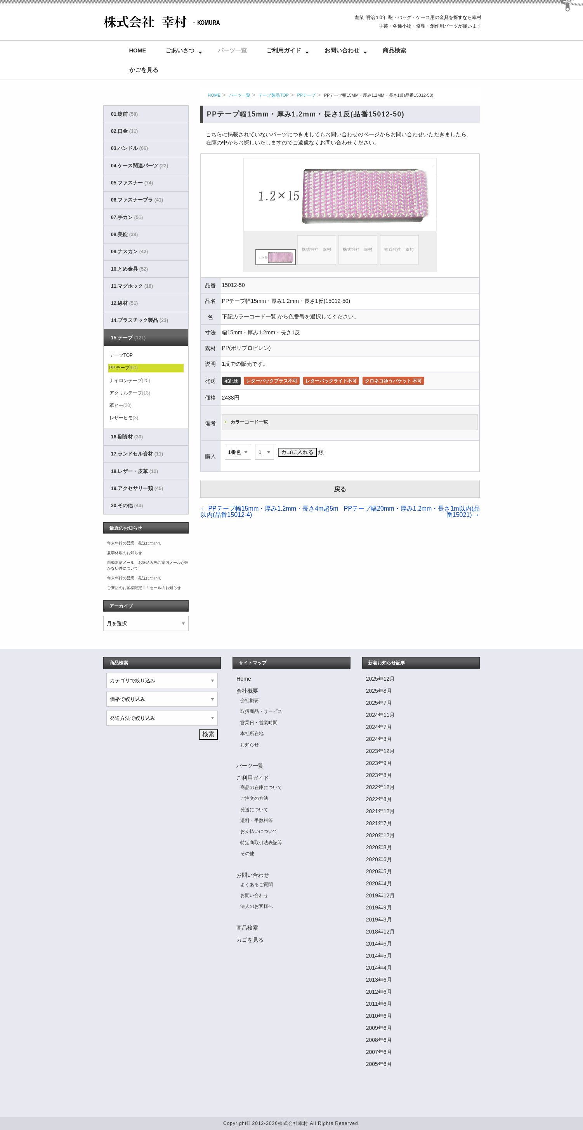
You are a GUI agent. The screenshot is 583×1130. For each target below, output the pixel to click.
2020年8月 (379, 847)
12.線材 (124, 303)
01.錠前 (124, 114)
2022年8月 (379, 799)
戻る (340, 489)
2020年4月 (379, 883)
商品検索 (394, 50)
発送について (254, 809)
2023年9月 (379, 763)
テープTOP (121, 355)
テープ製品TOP (273, 95)
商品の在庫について (261, 787)
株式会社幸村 (293, 1123)
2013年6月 (379, 980)
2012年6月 (379, 992)
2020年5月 (379, 871)
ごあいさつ (179, 50)
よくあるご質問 (256, 884)
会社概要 (247, 691)
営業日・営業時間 (259, 722)
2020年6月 (379, 859)
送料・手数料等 (256, 820)
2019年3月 (379, 919)
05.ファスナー (132, 183)
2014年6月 (379, 944)
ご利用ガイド (283, 50)
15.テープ (128, 338)
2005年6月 (379, 1064)
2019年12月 (380, 895)
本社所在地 (252, 733)
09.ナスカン (129, 251)
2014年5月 (379, 956)
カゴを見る (250, 940)
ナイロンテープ (129, 380)
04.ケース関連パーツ (139, 166)
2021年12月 (380, 811)
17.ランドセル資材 (137, 454)
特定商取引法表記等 (261, 842)
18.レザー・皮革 (134, 471)
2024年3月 (379, 739)
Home (137, 50)
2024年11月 (380, 715)
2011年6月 (379, 1004)
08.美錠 (124, 234)
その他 (247, 853)
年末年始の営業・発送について (134, 543)
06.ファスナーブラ (137, 200)
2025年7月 (379, 703)
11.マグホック (132, 286)
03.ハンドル (129, 148)
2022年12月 (380, 787)
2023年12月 (380, 751)
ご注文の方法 (254, 798)
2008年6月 (379, 1040)
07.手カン (127, 217)
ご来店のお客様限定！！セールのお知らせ (144, 588)
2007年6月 (379, 1052)
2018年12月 (380, 931)
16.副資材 (127, 437)
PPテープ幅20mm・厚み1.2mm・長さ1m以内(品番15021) (412, 511)
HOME (214, 95)
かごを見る (143, 70)
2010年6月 (379, 1016)
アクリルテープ (129, 393)
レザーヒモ (124, 418)
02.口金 (124, 131)
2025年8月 (379, 691)
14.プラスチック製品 (139, 320)
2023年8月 (379, 775)
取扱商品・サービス (261, 711)
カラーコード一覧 (249, 422)
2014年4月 (379, 968)
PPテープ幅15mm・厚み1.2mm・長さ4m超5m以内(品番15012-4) (269, 511)
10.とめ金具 (129, 269)
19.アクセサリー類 (137, 488)
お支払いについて (259, 831)
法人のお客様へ (256, 906)
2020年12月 (380, 835)
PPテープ (306, 95)
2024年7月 (379, 727)
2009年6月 (379, 1028)
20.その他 (127, 505)
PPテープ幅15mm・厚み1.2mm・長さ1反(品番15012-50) (379, 95)
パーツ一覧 (232, 50)
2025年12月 (380, 679)
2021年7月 (379, 823)
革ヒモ (120, 405)
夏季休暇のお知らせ (124, 553)
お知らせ (249, 745)
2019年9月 (379, 907)
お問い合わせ (341, 50)
